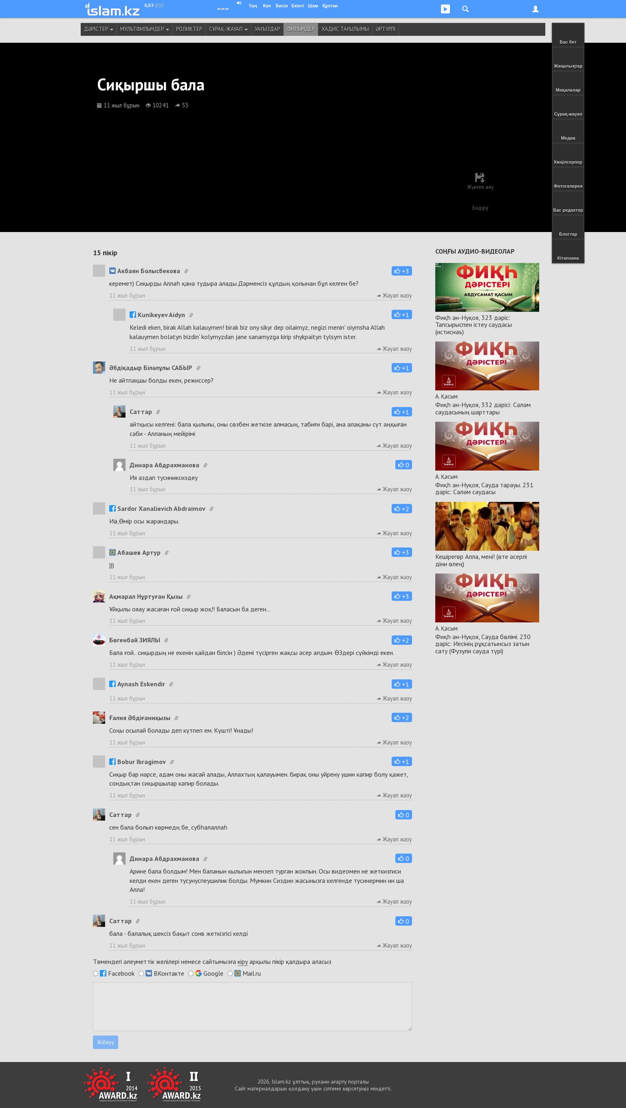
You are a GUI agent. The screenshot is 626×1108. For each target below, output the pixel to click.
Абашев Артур (135, 552)
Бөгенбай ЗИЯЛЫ (134, 640)
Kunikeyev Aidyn (157, 315)
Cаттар (141, 411)
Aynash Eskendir (137, 684)
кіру (243, 961)
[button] (402, 271)
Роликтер (189, 29)
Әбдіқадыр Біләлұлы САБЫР (150, 367)
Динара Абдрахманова (164, 465)
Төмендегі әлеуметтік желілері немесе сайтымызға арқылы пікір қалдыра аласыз (212, 961)
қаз (149, 4)
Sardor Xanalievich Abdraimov (157, 508)
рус (159, 4)
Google (213, 973)
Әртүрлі (385, 29)
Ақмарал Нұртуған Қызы (146, 596)
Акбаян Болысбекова (144, 271)
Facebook (121, 973)
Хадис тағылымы (345, 29)
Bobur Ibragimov (137, 762)
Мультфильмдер (144, 29)
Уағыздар (267, 29)
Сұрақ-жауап (228, 29)
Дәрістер (98, 29)
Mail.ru (251, 973)
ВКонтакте (169, 973)
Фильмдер (301, 29)
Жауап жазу (394, 295)
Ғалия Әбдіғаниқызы (139, 718)
